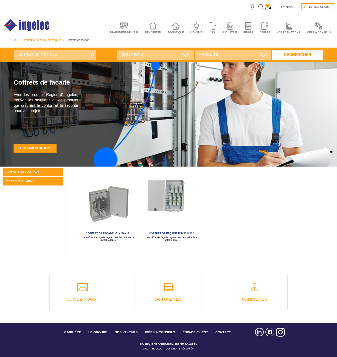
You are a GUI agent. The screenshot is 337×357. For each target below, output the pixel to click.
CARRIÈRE (72, 332)
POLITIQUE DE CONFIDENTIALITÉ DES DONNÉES (168, 344)
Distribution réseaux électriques (41, 40)
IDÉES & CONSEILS (318, 32)
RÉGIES (11, 40)
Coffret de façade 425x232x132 (171, 233)
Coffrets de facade (20, 181)
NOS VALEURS (126, 332)
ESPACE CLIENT (195, 332)
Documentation (35, 148)
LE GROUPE (97, 332)
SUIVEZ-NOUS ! (82, 299)
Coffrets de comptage (22, 171)
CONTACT (223, 332)
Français (287, 7)
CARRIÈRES (254, 299)
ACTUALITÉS (168, 299)
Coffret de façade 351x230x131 (108, 233)
